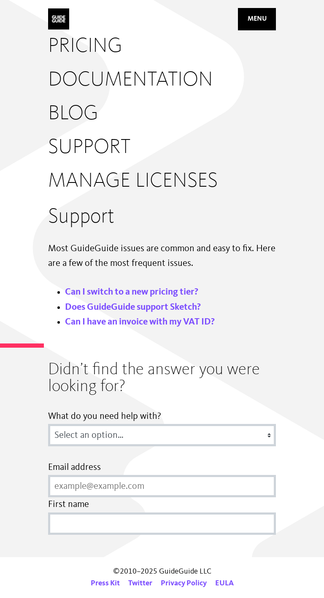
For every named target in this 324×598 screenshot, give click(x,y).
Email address (74, 467)
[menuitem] (133, 46)
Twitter (140, 583)
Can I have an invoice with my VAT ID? (140, 322)
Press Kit (105, 583)
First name (68, 504)
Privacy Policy (184, 583)
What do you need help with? (104, 416)
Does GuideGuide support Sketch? (133, 307)
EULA (224, 583)
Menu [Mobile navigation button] (257, 19)
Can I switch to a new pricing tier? (131, 292)
